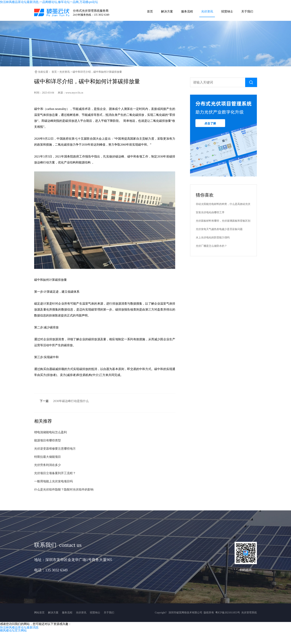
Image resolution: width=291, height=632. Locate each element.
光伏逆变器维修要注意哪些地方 (55, 448)
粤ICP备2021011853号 (227, 612)
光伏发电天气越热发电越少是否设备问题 (219, 229)
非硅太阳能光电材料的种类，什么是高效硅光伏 (223, 204)
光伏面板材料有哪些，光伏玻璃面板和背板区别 (223, 220)
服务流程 (67, 612)
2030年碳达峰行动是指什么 (71, 401)
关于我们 (109, 612)
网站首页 (39, 612)
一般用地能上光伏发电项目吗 (53, 481)
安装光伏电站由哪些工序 (210, 212)
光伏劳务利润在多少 (47, 465)
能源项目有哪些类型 (47, 440)
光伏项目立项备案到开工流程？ (55, 473)
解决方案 (53, 612)
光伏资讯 (64, 71)
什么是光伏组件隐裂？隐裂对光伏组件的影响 (64, 489)
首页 (54, 71)
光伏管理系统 (249, 612)
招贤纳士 (95, 612)
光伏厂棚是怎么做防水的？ (211, 246)
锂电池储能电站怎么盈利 (50, 432)
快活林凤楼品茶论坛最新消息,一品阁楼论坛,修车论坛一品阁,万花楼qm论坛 (49, 2)
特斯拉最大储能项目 (47, 456)
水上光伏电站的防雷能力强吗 (213, 237)
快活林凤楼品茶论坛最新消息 (19, 627)
